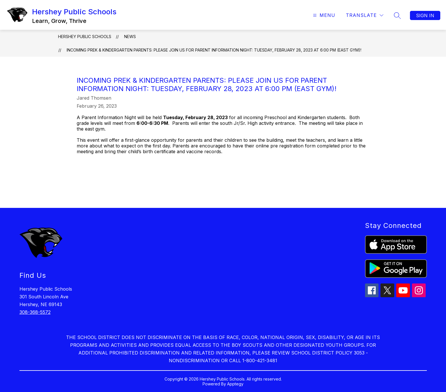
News (130, 36)
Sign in (425, 15)
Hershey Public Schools (84, 36)
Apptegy (235, 383)
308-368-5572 (35, 312)
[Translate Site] (364, 15)
